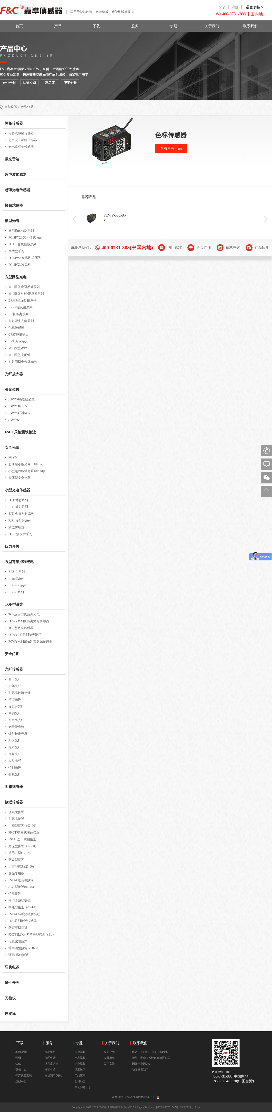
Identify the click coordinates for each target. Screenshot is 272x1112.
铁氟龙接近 (16, 812)
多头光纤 (14, 761)
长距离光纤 (16, 720)
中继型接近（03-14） (23, 907)
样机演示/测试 (53, 1075)
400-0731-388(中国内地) (243, 14)
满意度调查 (51, 1063)
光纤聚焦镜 (16, 727)
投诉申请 (50, 1069)
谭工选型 (80, 1069)
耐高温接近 (16, 819)
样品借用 (50, 1051)
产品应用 (80, 1075)
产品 (57, 26)
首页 (19, 26)
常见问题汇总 (83, 1087)
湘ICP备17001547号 (167, 1107)
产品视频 (80, 1057)
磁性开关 (12, 983)
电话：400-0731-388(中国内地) (150, 1051)
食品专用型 (16, 873)
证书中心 (20, 1069)
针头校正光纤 (17, 733)
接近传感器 (14, 802)
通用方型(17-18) (19, 853)
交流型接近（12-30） (23, 846)
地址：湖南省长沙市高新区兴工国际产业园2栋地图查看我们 (151, 1063)
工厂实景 (109, 1063)
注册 (235, 7)
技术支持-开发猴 (190, 1107)
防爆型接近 (16, 859)
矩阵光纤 (14, 747)
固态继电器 (14, 787)
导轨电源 (12, 967)
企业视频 (80, 1063)
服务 (134, 26)
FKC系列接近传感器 (22, 921)
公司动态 (80, 1081)
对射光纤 (14, 740)
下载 (96, 26)
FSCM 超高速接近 (21, 880)
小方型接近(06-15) (21, 887)
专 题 (173, 26)
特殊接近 (14, 893)
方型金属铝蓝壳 (19, 900)
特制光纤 (14, 767)
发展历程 (109, 1057)
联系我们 (250, 26)
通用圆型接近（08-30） (24, 948)
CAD (18, 1063)
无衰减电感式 (17, 941)
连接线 (10, 1014)
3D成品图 (21, 1051)
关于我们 (212, 26)
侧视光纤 (14, 774)
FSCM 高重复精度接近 (24, 914)
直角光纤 (14, 754)
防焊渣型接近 (17, 927)
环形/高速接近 (18, 955)
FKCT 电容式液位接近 (23, 832)
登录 (222, 7)
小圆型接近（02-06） (23, 825)
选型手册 (20, 1081)
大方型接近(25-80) (21, 866)
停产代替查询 (23, 1075)
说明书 (19, 1057)
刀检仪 (10, 998)
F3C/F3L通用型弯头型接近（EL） (32, 934)
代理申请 (50, 1057)
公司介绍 (109, 1051)
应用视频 (80, 1051)
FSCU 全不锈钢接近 (22, 839)
